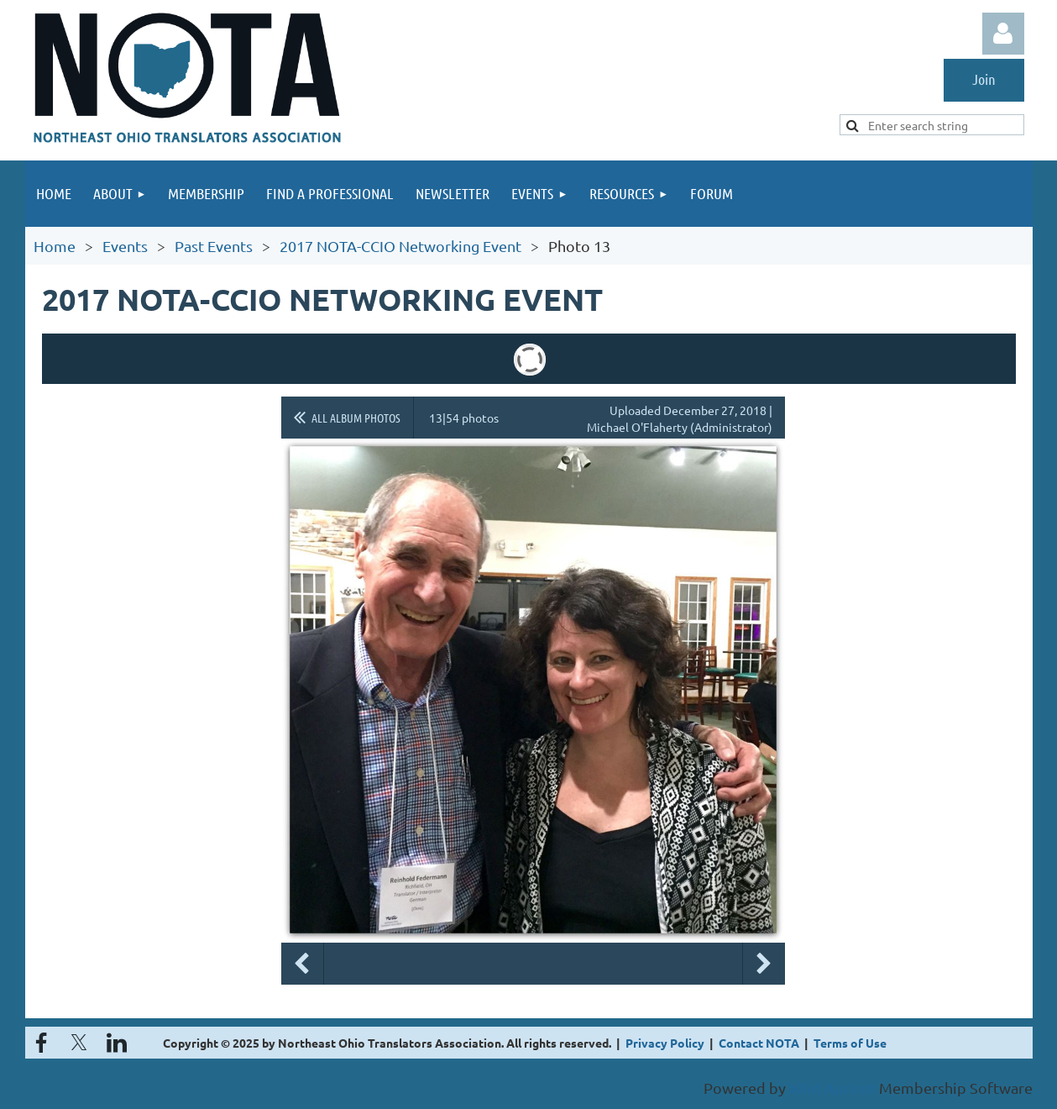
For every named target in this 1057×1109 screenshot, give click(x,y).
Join (984, 79)
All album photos (355, 417)
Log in (1003, 34)
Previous (302, 964)
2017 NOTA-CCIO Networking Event (400, 246)
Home (55, 246)
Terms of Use (850, 1042)
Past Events (214, 246)
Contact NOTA (759, 1042)
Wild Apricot (832, 1087)
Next (764, 964)
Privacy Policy (664, 1042)
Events (125, 246)
